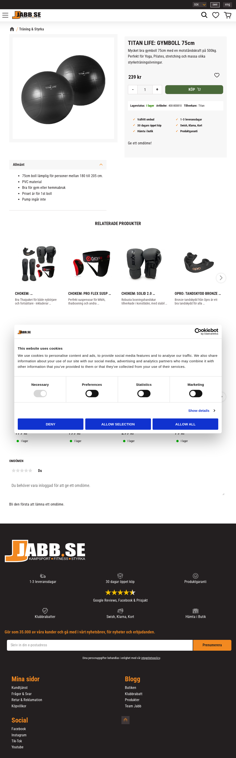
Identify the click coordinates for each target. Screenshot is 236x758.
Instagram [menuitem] (19, 735)
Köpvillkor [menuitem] (19, 706)
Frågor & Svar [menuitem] (22, 694)
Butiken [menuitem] (130, 688)
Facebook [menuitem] (19, 729)
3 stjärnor (22, 470)
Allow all (185, 424)
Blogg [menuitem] (132, 679)
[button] (7, 15)
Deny (51, 424)
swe (215, 4)
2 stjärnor (18, 470)
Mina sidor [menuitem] (26, 679)
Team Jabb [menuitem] (133, 706)
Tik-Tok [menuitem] (17, 741)
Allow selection (118, 424)
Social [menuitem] (20, 720)
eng (227, 4)
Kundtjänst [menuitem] (20, 688)
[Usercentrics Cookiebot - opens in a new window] (198, 331)
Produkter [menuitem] (132, 700)
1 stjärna (14, 470)
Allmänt (18, 164)
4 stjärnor (26, 470)
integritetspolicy (150, 658)
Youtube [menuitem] (18, 747)
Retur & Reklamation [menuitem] (27, 700)
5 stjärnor (30, 470)
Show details (198, 410)
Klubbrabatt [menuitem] (133, 694)
